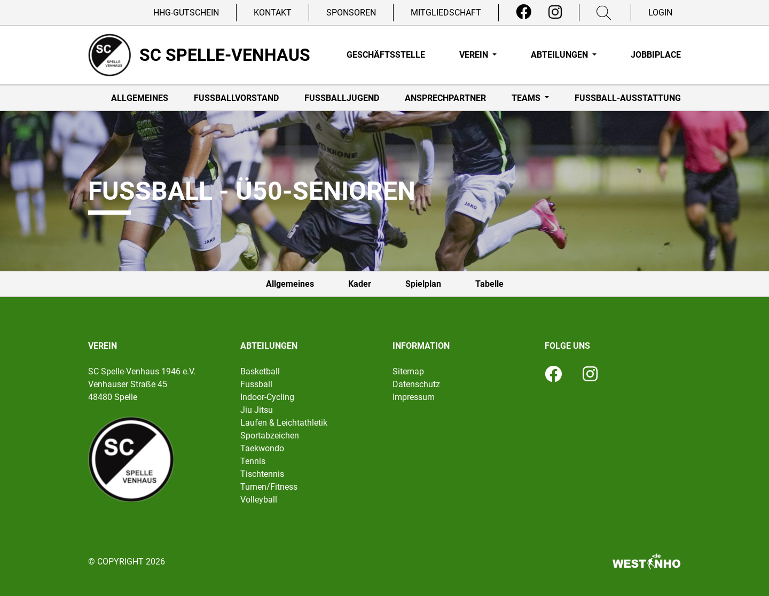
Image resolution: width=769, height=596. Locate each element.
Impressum (414, 397)
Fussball (256, 384)
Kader (359, 284)
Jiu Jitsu (256, 410)
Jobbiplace (656, 55)
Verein (474, 55)
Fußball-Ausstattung (628, 98)
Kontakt (273, 12)
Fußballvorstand (236, 98)
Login (660, 12)
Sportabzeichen (269, 435)
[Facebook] (523, 12)
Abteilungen (560, 55)
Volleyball (258, 500)
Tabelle (489, 284)
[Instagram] (555, 12)
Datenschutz (416, 384)
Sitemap (408, 371)
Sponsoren (351, 12)
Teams (527, 98)
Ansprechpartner (445, 98)
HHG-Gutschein (186, 12)
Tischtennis (262, 474)
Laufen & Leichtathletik (283, 423)
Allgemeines (139, 98)
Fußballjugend (341, 98)
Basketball (260, 371)
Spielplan (423, 284)
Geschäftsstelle (386, 55)
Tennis (252, 461)
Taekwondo (262, 448)
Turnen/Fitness (268, 487)
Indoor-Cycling (267, 397)
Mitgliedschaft (446, 12)
